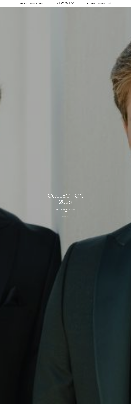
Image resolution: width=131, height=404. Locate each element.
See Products (65, 216)
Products (33, 3)
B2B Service (91, 3)
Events (41, 3)
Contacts (101, 3)
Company (23, 3)
